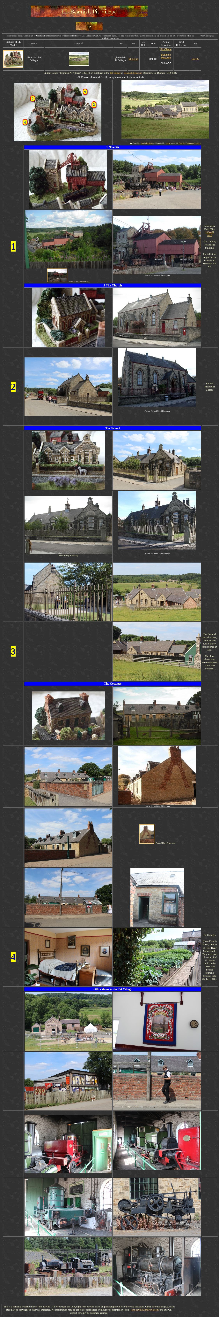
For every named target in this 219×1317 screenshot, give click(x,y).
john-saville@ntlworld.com (145, 1309)
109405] (209, 232)
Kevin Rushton (147, 143)
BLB (209, 235)
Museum (133, 59)
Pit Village (166, 49)
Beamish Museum (166, 56)
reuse (168, 143)
